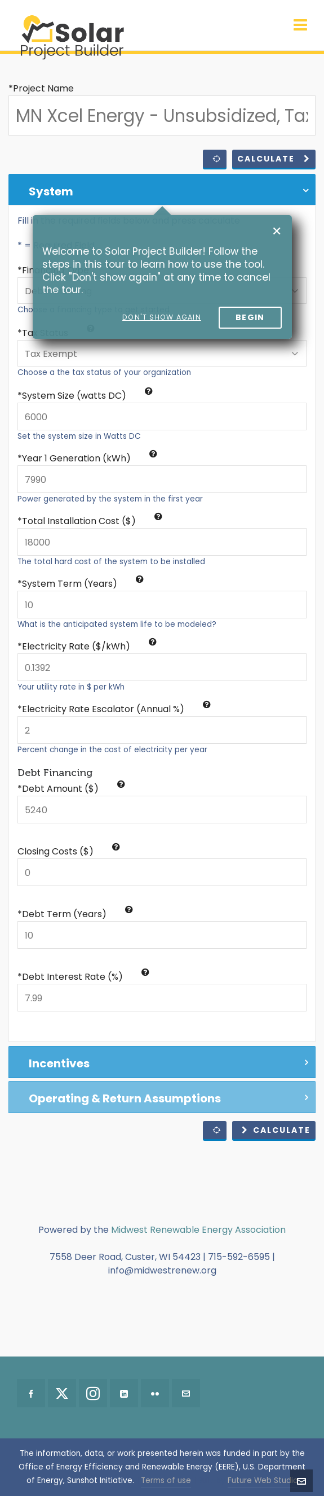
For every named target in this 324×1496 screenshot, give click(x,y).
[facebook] (31, 1393)
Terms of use (166, 1480)
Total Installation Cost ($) (92, 520)
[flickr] (155, 1393)
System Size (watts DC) (87, 395)
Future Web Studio (263, 1480)
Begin (250, 317)
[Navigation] (300, 25)
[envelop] (186, 1393)
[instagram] (93, 1393)
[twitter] (62, 1393)
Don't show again (161, 317)
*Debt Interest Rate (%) (83, 976)
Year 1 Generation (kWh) (89, 458)
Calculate (273, 158)
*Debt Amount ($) (71, 788)
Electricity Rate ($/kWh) (89, 646)
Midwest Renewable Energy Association (198, 1229)
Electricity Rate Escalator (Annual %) (116, 709)
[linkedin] (124, 1393)
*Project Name (41, 88)
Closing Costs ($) (68, 851)
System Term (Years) (83, 583)
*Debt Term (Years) (75, 914)
